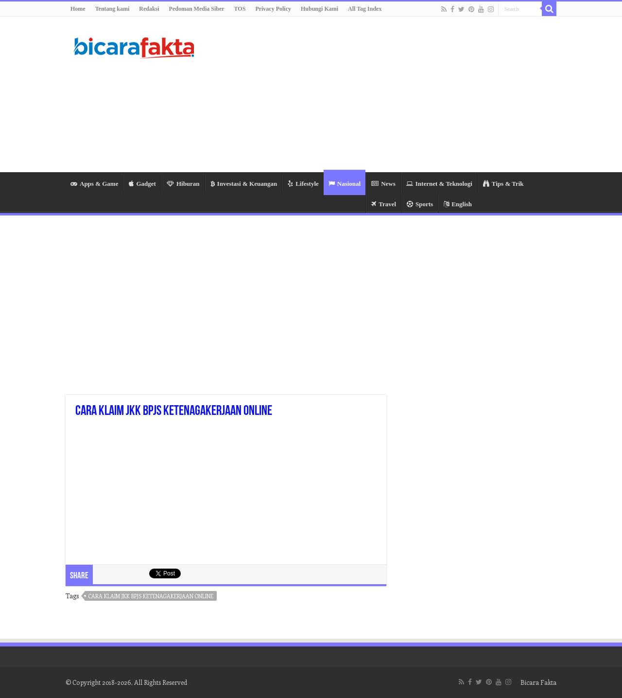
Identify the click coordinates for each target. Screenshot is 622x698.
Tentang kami (112, 8)
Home (78, 8)
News (383, 183)
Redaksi (149, 8)
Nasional (344, 183)
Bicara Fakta (538, 682)
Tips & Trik (503, 183)
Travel (383, 204)
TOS (240, 8)
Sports (420, 204)
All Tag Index (364, 8)
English (458, 204)
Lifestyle (303, 183)
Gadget (142, 183)
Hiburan (183, 183)
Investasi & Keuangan (243, 183)
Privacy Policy (273, 8)
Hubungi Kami (319, 8)
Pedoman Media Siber (197, 8)
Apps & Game (94, 183)
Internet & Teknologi (439, 183)
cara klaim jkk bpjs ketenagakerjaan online (150, 596)
